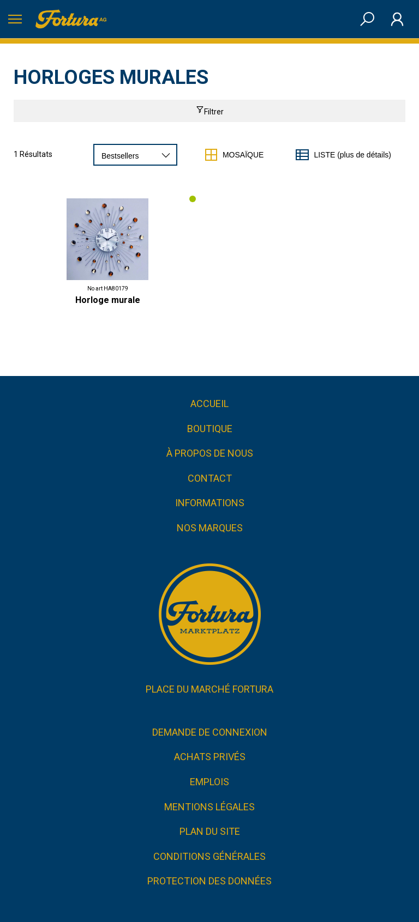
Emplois (209, 781)
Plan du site (209, 831)
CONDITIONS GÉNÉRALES (209, 856)
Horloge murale (107, 300)
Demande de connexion (209, 732)
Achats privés (210, 756)
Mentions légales (209, 806)
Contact (210, 478)
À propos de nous (209, 453)
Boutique (209, 428)
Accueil (209, 403)
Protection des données (209, 881)
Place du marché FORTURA (209, 689)
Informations (209, 502)
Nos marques (210, 527)
